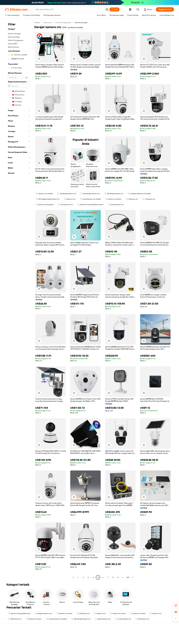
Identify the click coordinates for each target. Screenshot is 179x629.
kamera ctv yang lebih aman (19, 613)
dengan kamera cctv (43, 613)
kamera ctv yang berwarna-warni (90, 205)
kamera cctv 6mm (33, 619)
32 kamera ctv (83, 613)
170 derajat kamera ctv (66, 194)
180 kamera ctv (14, 619)
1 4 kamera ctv (148, 199)
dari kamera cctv (65, 205)
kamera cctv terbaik (44, 194)
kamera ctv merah (64, 613)
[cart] (138, 10)
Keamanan (48, 22)
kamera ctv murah (118, 613)
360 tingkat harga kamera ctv (47, 199)
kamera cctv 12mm (113, 199)
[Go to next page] (133, 577)
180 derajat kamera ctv (113, 194)
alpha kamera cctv (103, 619)
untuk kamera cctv (116, 205)
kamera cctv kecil (137, 613)
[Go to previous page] (73, 577)
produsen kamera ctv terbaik (139, 194)
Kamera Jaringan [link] (81, 22)
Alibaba (37, 22)
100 (128, 577)
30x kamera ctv (142, 619)
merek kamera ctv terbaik (90, 199)
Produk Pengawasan (63, 22)
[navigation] (18, 300)
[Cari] (114, 9)
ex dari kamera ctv (123, 619)
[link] (176, 605)
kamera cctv (69, 199)
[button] (106, 9)
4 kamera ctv (132, 199)
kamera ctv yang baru (45, 205)
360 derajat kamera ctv (90, 194)
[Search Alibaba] (69, 9)
